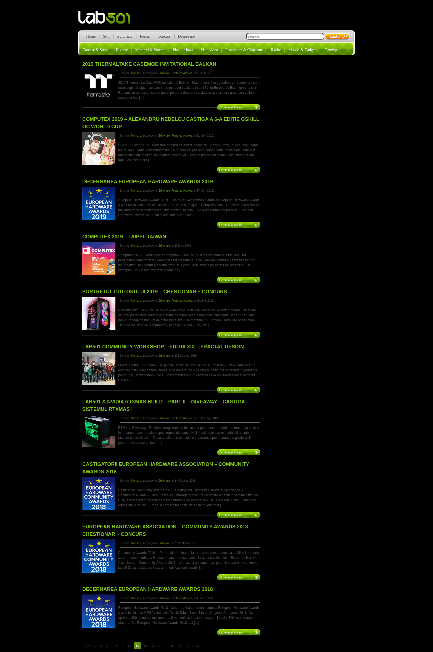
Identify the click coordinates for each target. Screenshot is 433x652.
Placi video (209, 50)
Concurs (164, 36)
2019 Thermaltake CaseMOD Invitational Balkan (149, 64)
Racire (276, 50)
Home (91, 36)
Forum (145, 36)
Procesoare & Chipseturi (244, 50)
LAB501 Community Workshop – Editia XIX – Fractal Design (163, 347)
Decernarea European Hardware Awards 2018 (147, 589)
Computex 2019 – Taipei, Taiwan (124, 236)
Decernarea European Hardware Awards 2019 (147, 181)
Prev (87, 645)
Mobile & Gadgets (302, 50)
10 (129, 645)
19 (172, 645)
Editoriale (124, 36)
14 (160, 645)
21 (187, 645)
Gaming (331, 50)
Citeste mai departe (230, 107)
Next (196, 645)
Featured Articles (181, 73)
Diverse (122, 50)
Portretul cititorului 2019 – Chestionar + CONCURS (154, 291)
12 (145, 645)
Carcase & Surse (95, 50)
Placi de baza (183, 50)
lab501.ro (107, 19)
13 (153, 645)
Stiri (106, 36)
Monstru (136, 73)
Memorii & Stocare (150, 50)
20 (179, 645)
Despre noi (186, 36)
